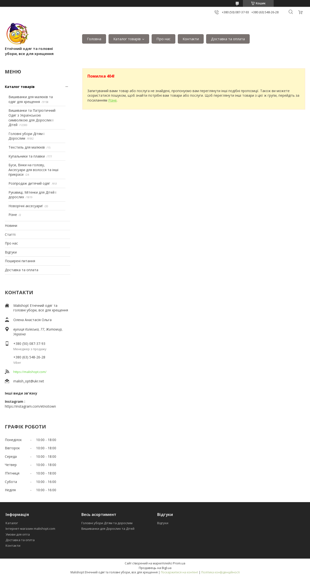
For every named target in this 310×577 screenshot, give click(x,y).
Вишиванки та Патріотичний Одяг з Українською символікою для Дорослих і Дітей (31, 117)
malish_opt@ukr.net (28, 381)
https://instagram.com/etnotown (30, 406)
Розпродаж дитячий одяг (29, 183)
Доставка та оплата (228, 38)
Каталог (12, 523)
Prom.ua (179, 563)
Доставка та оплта (20, 540)
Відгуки (11, 252)
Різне (12, 214)
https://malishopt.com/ (29, 372)
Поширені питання (20, 261)
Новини (11, 225)
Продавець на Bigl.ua (155, 568)
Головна (94, 38)
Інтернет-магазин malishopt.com (30, 528)
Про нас (163, 38)
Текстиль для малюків (26, 147)
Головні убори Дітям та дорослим (106, 523)
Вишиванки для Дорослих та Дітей (107, 528)
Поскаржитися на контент (179, 572)
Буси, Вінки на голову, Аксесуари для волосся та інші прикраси (33, 170)
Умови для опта (18, 534)
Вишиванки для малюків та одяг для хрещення (30, 99)
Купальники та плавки (26, 156)
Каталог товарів (127, 38)
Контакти (191, 38)
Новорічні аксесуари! (25, 206)
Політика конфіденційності (220, 572)
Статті (10, 234)
